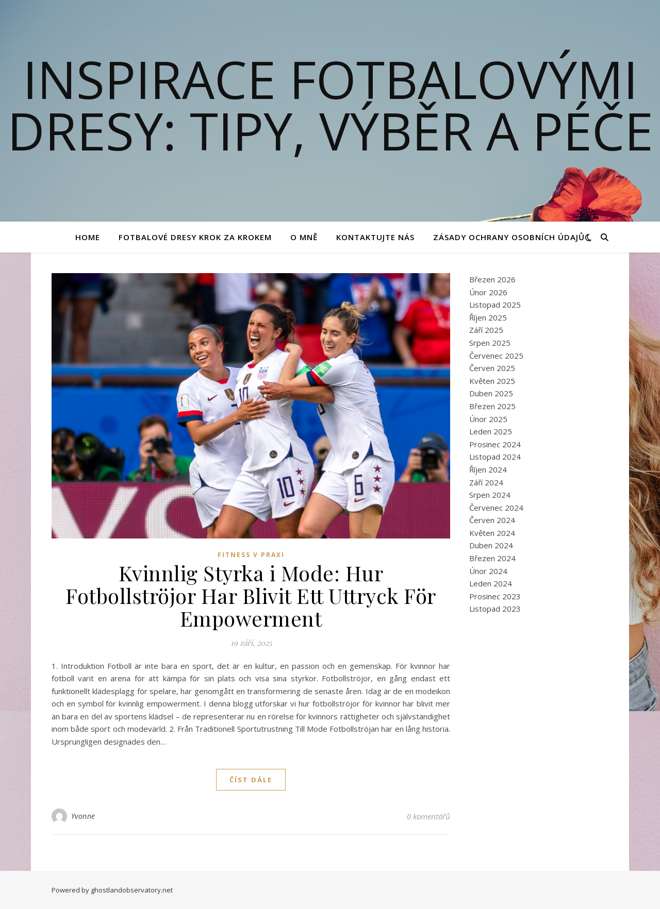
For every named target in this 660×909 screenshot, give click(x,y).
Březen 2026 (492, 279)
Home (87, 237)
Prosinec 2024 (495, 444)
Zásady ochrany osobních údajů (509, 237)
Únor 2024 (488, 571)
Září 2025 (486, 330)
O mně (304, 237)
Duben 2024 (491, 545)
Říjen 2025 (488, 317)
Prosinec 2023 (495, 596)
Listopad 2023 (495, 608)
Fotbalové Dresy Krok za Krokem (195, 237)
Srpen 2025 (489, 343)
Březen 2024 (492, 558)
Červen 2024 (492, 520)
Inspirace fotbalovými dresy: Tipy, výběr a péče (330, 104)
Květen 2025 (492, 381)
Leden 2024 (490, 583)
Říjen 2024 (488, 469)
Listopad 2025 (495, 304)
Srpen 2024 (489, 495)
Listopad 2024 (495, 456)
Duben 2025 (491, 393)
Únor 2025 (488, 419)
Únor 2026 (488, 292)
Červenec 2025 (496, 355)
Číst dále (250, 779)
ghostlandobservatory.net (132, 890)
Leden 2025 (490, 431)
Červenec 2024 (496, 507)
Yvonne (83, 816)
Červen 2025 (492, 368)
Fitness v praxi (251, 554)
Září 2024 (486, 482)
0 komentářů (428, 816)
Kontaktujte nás (375, 237)
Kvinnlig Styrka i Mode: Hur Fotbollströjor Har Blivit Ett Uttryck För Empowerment (250, 595)
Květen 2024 (492, 533)
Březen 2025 (492, 406)
